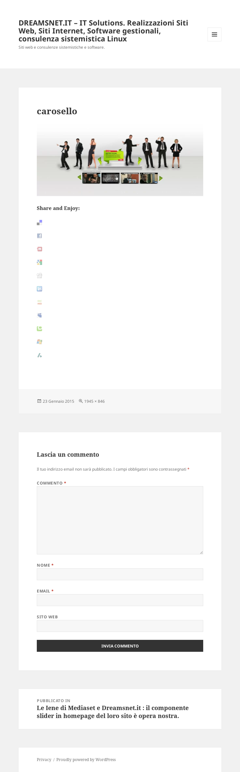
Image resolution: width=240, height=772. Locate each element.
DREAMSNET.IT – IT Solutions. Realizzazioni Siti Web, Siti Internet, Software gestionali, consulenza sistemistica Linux (103, 30)
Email (45, 591)
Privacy (44, 759)
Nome (45, 565)
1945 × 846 (94, 401)
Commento (51, 483)
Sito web (47, 617)
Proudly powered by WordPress (86, 759)
